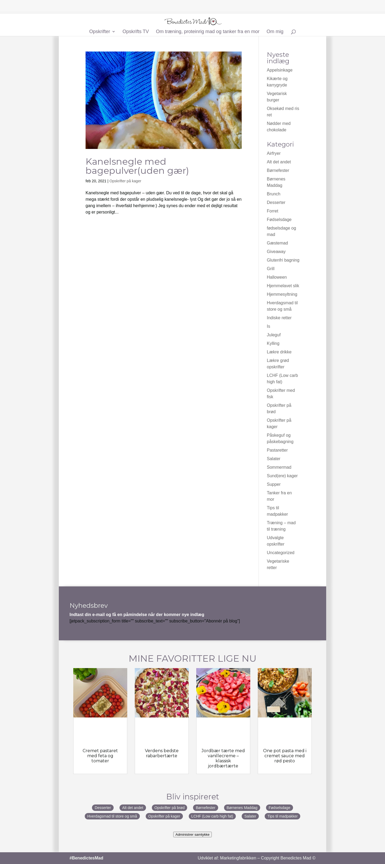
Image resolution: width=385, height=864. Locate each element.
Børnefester (278, 170)
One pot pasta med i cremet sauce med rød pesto (284, 755)
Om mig (275, 32)
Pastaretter (277, 450)
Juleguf (274, 335)
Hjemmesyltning (282, 294)
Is (268, 326)
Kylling (273, 343)
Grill (270, 268)
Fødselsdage (279, 219)
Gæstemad (277, 243)
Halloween (277, 277)
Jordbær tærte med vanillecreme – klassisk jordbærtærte (223, 758)
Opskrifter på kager (125, 181)
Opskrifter (99, 32)
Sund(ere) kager (282, 476)
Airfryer (274, 153)
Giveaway (276, 251)
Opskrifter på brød (170, 808)
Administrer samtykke (192, 835)
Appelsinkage (279, 70)
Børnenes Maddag (242, 808)
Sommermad (279, 467)
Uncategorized (280, 552)
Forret (272, 211)
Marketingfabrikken (238, 858)
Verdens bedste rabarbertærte (162, 753)
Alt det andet (279, 162)
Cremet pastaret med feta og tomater (100, 755)
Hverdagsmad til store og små (112, 816)
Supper (274, 484)
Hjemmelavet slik (283, 285)
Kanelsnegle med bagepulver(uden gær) (137, 166)
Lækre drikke (279, 352)
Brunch (273, 194)
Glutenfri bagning (283, 260)
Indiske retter (279, 317)
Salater (273, 458)
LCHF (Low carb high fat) (212, 816)
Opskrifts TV (135, 32)
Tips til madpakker (282, 816)
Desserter (276, 202)
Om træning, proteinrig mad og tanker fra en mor (207, 32)
